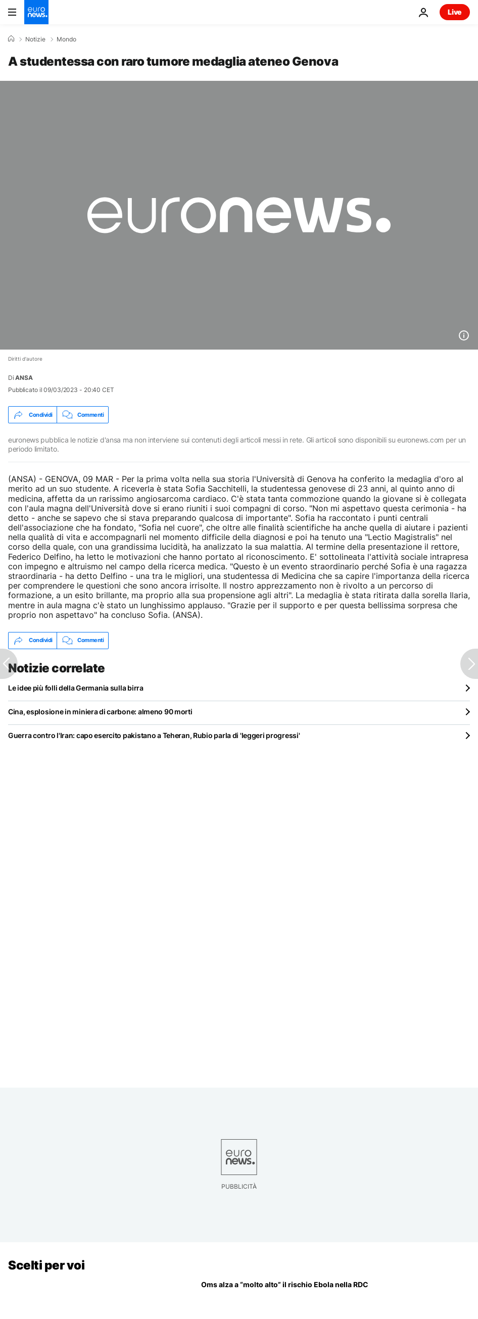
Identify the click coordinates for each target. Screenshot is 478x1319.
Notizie (35, 39)
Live (455, 12)
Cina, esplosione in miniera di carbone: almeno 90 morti (100, 711)
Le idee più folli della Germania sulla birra (76, 687)
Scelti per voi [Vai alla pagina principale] (46, 1265)
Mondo (66, 39)
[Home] (11, 38)
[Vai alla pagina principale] (36, 12)
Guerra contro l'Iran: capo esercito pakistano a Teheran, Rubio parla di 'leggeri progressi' (154, 735)
